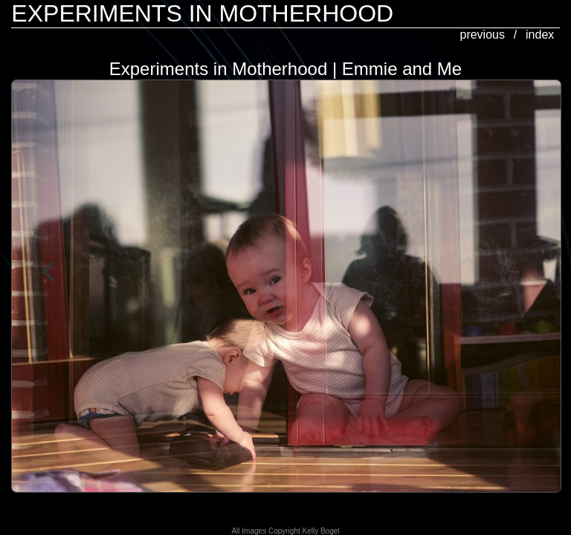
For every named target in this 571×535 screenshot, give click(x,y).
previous (481, 34)
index (540, 34)
